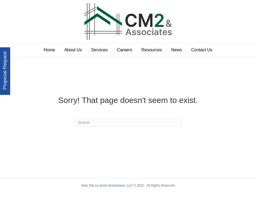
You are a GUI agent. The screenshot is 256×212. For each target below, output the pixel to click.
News (176, 50)
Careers (124, 50)
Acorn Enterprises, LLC (115, 185)
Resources (151, 50)
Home (49, 50)
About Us (73, 50)
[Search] (128, 122)
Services (99, 50)
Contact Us (201, 50)
